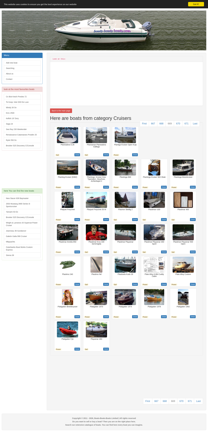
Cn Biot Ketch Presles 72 (16, 97)
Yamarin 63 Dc (12, 212)
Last (195, 123)
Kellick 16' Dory (12, 118)
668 (161, 123)
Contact (9, 79)
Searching (10, 68)
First (144, 123)
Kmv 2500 (10, 113)
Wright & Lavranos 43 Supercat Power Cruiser (22, 224)
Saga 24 (9, 124)
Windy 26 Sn (11, 107)
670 (178, 123)
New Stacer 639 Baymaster (17, 198)
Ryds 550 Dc (11, 140)
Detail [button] (77, 155)
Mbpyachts (10, 242)
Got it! (196, 4)
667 (153, 123)
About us (9, 74)
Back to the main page (61, 111)
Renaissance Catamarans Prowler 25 (21, 135)
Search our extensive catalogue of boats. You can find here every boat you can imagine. (104, 425)
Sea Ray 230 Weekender (16, 129)
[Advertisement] (22, 170)
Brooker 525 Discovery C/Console (20, 146)
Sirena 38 (10, 255)
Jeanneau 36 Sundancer (16, 231)
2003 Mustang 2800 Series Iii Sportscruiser (18, 205)
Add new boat (11, 63)
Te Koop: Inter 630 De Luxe (17, 102)
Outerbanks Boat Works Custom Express (19, 248)
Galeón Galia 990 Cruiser (16, 236)
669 (170, 123)
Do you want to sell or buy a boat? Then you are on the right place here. (104, 422)
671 (186, 123)
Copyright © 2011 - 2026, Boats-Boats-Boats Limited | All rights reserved (104, 418)
